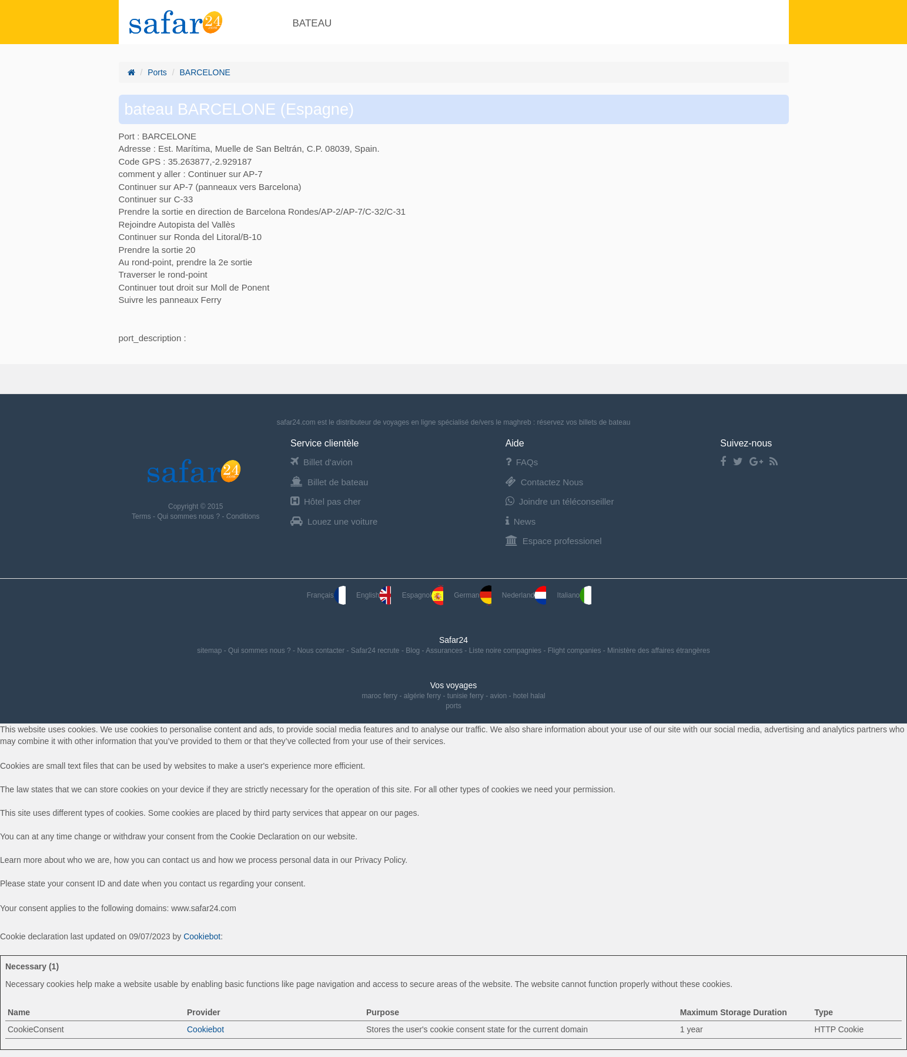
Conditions (243, 516)
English (373, 595)
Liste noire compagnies (506, 650)
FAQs (522, 462)
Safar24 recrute (376, 650)
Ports (157, 72)
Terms (142, 516)
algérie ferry (422, 696)
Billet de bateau (329, 482)
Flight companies (575, 650)
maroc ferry (379, 696)
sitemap (210, 650)
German (472, 595)
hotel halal (529, 696)
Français (326, 595)
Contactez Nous (545, 482)
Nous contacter (321, 650)
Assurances (445, 650)
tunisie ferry (465, 696)
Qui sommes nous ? (189, 516)
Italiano (574, 595)
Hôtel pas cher (325, 501)
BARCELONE (205, 72)
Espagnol (422, 595)
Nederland (524, 595)
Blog (413, 650)
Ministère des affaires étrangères (658, 650)
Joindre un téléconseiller (560, 501)
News (521, 521)
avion (498, 696)
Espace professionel (554, 541)
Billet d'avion (321, 462)
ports (453, 706)
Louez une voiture (333, 521)
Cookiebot (201, 936)
